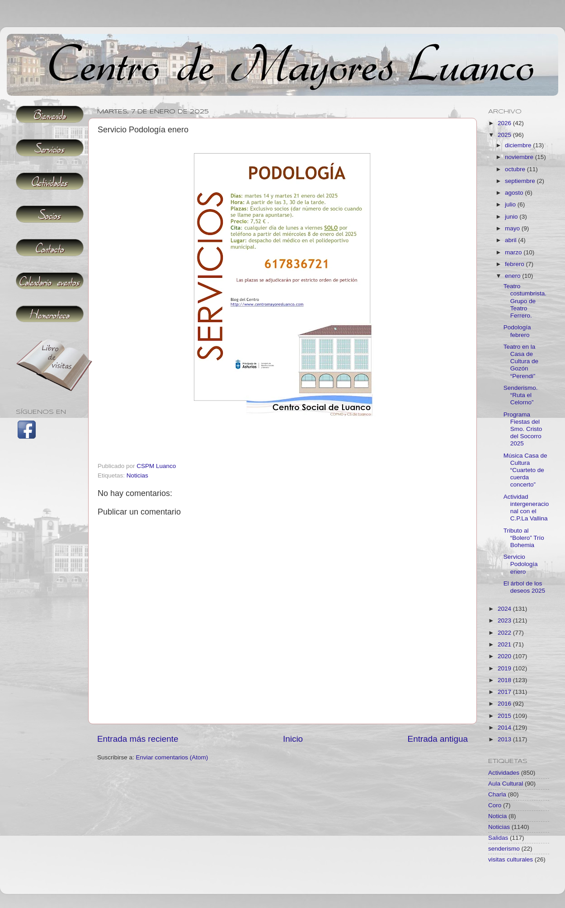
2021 (505, 644)
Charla (497, 794)
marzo (514, 252)
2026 (505, 123)
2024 (505, 608)
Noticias (137, 475)
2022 (505, 632)
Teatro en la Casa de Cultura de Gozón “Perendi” (521, 361)
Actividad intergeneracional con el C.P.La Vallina (526, 507)
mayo (513, 228)
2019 (505, 668)
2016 (505, 703)
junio (512, 216)
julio (511, 204)
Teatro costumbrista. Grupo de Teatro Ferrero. (525, 301)
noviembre (520, 157)
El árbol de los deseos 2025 (524, 587)
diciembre (519, 145)
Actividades (503, 772)
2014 (505, 727)
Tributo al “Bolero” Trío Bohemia (524, 537)
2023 (505, 620)
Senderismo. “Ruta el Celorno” (521, 395)
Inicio (293, 739)
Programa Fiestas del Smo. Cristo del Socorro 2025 (523, 429)
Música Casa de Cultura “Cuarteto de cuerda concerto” (525, 470)
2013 (505, 739)
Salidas (498, 837)
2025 (505, 134)
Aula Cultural (505, 783)
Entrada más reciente (138, 739)
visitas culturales (510, 859)
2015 (505, 715)
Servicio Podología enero (521, 564)
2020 (505, 656)
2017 (505, 691)
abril (511, 240)
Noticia (497, 816)
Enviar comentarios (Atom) (172, 757)
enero (513, 275)
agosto (515, 192)
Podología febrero (517, 331)
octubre (516, 169)
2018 (505, 680)
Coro (494, 805)
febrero (515, 264)
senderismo (504, 848)
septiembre (521, 181)
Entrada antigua (438, 739)
